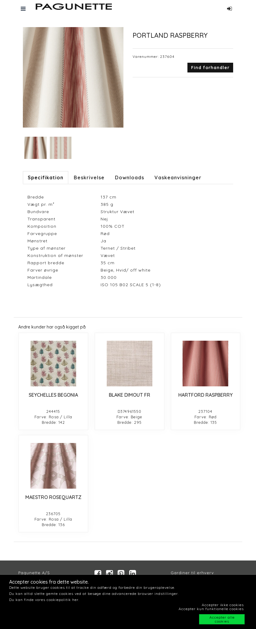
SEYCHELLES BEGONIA (53, 395)
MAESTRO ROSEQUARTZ (53, 497)
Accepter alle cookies (222, 619)
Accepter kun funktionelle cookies (211, 609)
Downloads (129, 177)
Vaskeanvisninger (178, 177)
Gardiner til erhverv (192, 572)
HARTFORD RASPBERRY (205, 395)
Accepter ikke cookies (223, 605)
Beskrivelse (89, 177)
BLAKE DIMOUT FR (129, 395)
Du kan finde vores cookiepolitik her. (44, 599)
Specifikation (45, 177)
